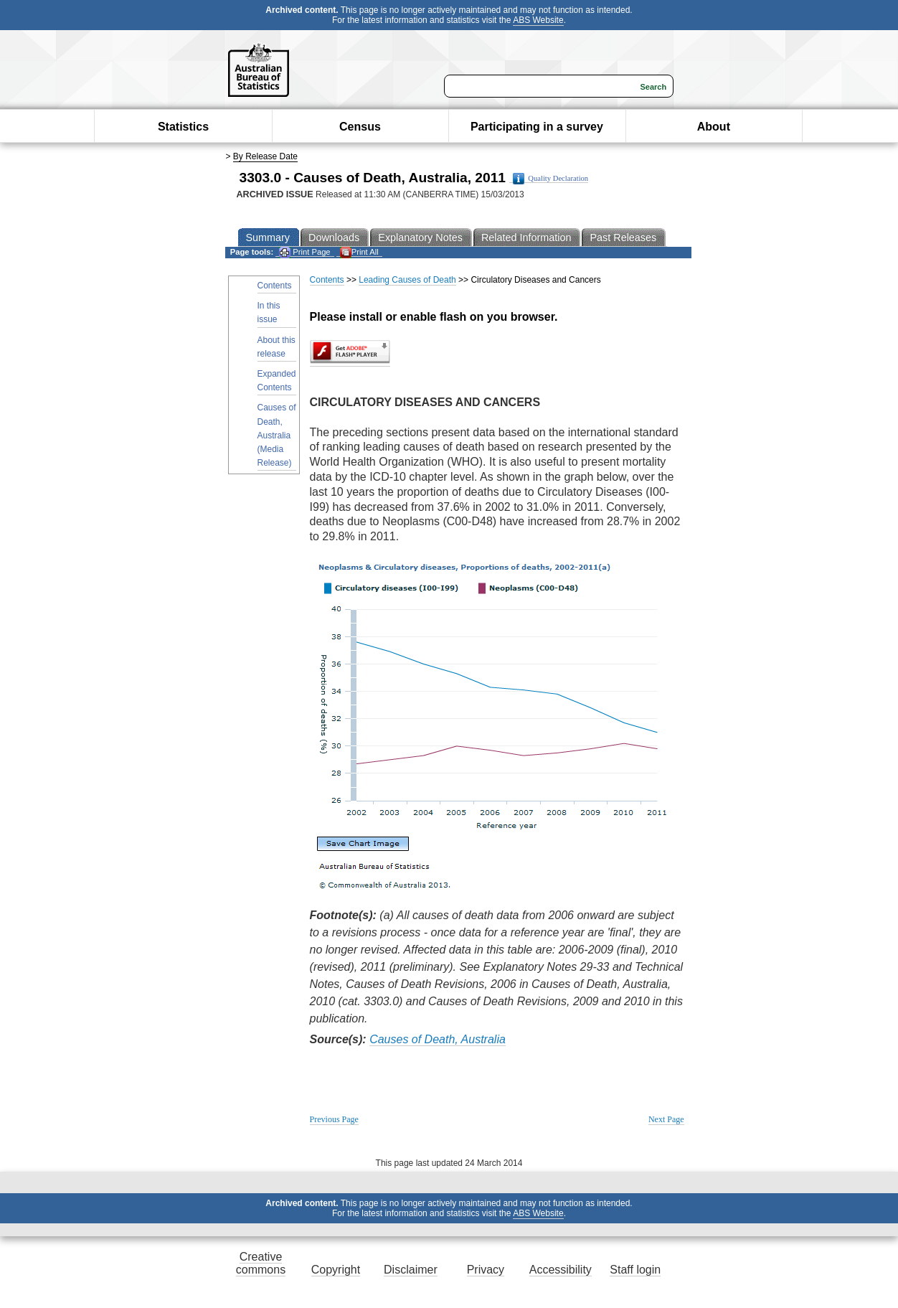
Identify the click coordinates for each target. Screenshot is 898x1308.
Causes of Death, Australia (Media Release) (276, 435)
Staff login (635, 1270)
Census (360, 127)
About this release (276, 347)
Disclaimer (411, 1270)
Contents (274, 286)
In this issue (268, 312)
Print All (359, 252)
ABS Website (538, 20)
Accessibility (560, 1270)
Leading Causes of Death (407, 280)
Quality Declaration (550, 178)
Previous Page (334, 1119)
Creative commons (260, 1263)
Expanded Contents (276, 380)
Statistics (183, 127)
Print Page (304, 252)
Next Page (666, 1119)
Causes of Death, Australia (437, 1039)
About (713, 127)
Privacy (485, 1270)
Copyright (335, 1270)
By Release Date (265, 156)
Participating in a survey (537, 127)
